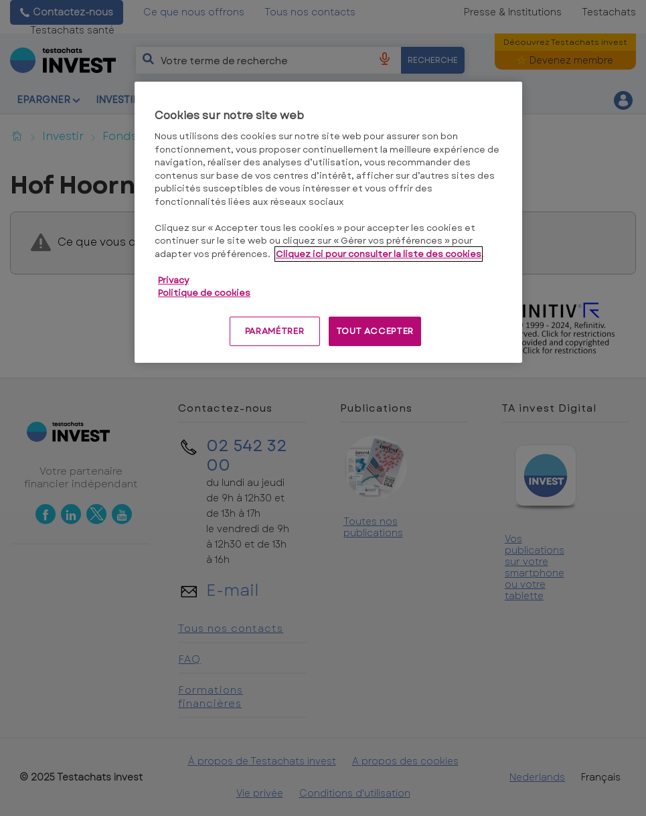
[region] (328, 222)
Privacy (173, 280)
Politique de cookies (204, 293)
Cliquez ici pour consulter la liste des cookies (378, 254)
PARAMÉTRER (275, 331)
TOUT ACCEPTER (375, 331)
